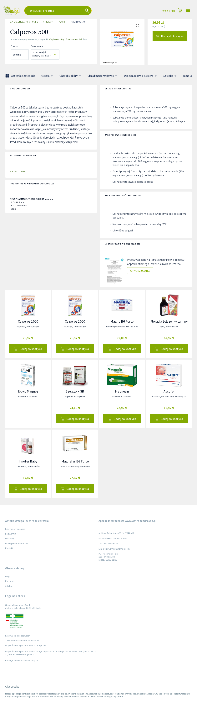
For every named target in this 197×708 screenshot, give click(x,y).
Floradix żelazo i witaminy (169, 321)
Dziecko (170, 75)
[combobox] (71, 10)
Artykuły (9, 585)
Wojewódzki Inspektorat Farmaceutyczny (25, 645)
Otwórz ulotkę (140, 270)
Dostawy (9, 538)
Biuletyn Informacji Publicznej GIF (21, 660)
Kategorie (10, 581)
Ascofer (169, 391)
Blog (7, 576)
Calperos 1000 (28, 321)
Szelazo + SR (75, 391)
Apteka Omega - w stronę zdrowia (23, 22)
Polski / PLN (168, 10)
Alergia (47, 75)
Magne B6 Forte (122, 321)
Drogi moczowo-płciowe (141, 75)
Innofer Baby (28, 461)
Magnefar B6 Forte (75, 461)
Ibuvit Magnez (28, 391)
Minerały (47, 22)
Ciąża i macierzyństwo (103, 75)
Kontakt (9, 548)
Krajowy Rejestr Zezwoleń (17, 635)
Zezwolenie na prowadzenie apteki (22, 640)
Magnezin (122, 391)
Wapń (62, 22)
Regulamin (10, 533)
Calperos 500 (78, 22)
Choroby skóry (70, 75)
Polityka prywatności (15, 528)
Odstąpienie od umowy (16, 543)
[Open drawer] (188, 10)
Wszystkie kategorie (21, 76)
